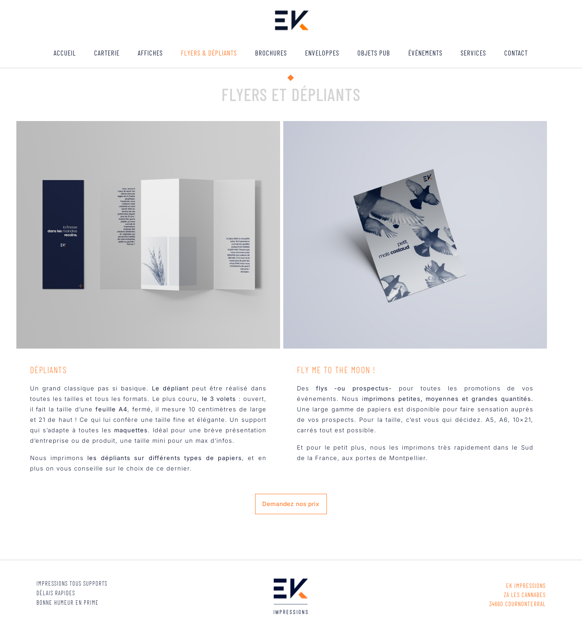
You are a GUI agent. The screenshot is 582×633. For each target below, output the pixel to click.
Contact (516, 53)
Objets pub (373, 53)
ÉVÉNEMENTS (425, 53)
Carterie (107, 53)
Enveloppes (322, 53)
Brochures (271, 53)
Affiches (150, 53)
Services (473, 53)
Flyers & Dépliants (209, 53)
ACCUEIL (65, 53)
